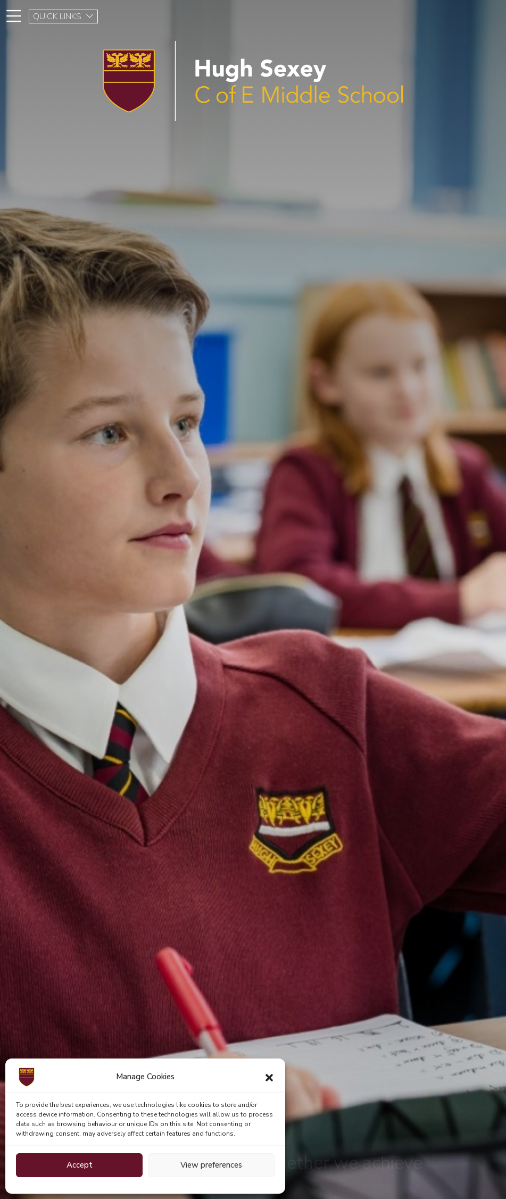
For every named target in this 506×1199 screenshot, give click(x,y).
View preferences (211, 1165)
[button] (269, 1077)
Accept (80, 1165)
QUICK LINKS (63, 16)
